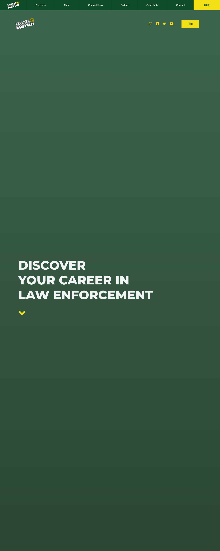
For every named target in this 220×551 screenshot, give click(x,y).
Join (206, 501)
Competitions (95, 500)
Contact (180, 500)
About (67, 500)
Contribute (152, 500)
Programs (40, 500)
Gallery (125, 500)
